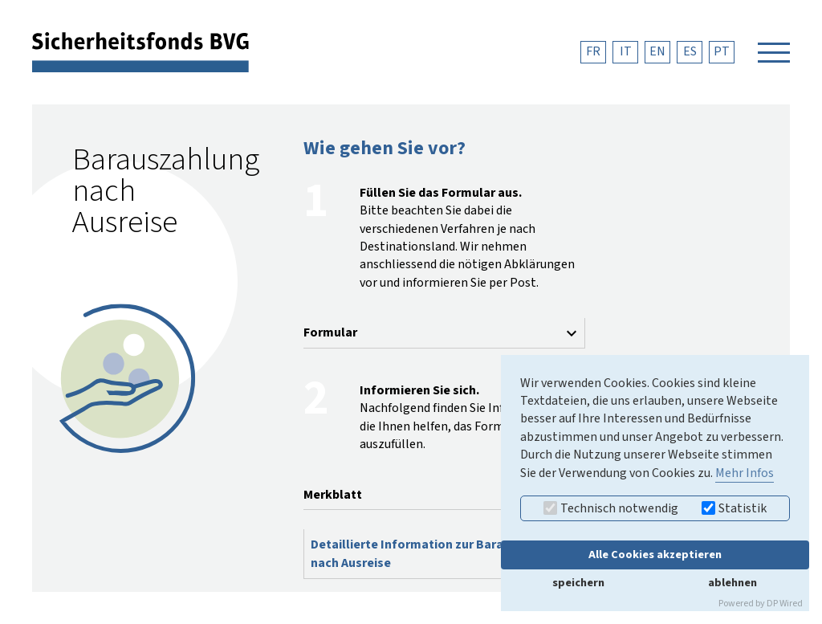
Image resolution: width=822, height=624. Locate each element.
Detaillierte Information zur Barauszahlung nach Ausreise (437, 553)
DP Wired (785, 603)
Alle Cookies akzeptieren (655, 554)
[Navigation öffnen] (774, 52)
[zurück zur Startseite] (140, 51)
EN (657, 51)
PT (722, 51)
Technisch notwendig (610, 508)
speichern (578, 582)
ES (690, 51)
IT (626, 51)
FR (593, 51)
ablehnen (732, 582)
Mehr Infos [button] (744, 473)
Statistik (734, 508)
